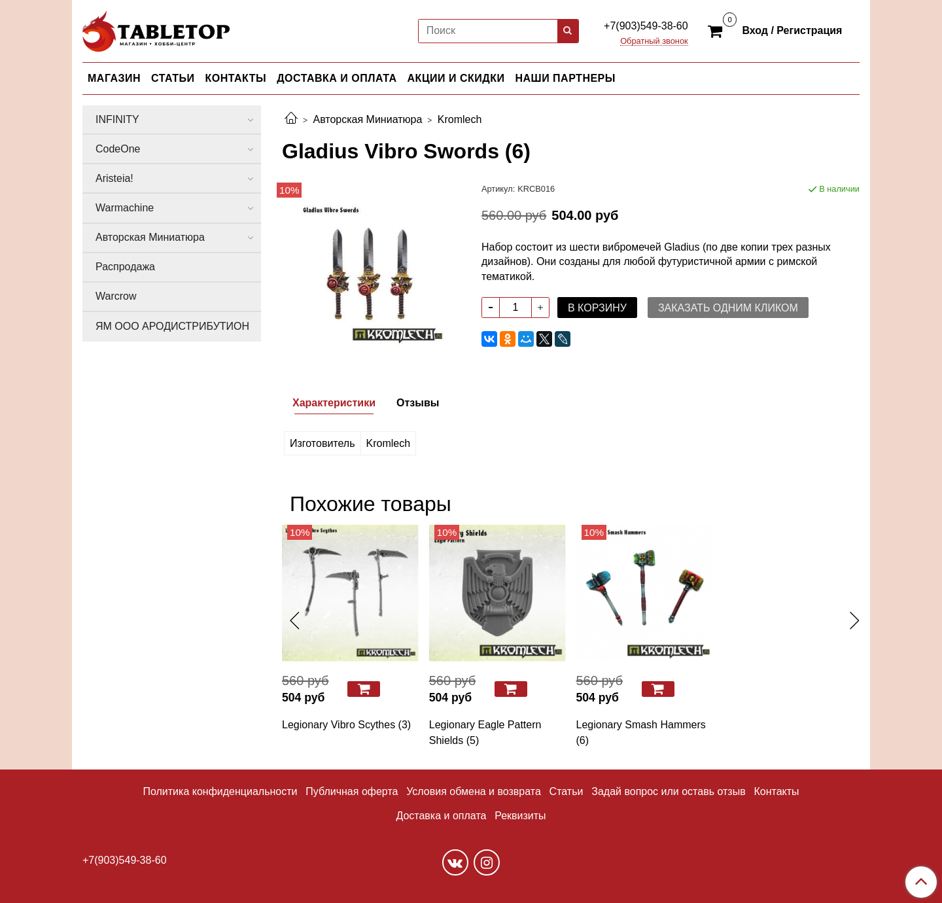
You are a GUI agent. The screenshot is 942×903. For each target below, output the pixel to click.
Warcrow (116, 296)
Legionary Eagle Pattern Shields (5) (485, 732)
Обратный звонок (654, 41)
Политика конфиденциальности (220, 791)
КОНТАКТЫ (236, 78)
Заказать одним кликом (728, 307)
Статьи (567, 791)
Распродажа (125, 266)
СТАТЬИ (172, 78)
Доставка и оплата (441, 815)
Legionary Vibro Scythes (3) (346, 724)
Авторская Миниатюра (367, 119)
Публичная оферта (351, 791)
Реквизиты (520, 815)
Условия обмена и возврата (473, 791)
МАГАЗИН (114, 78)
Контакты (776, 791)
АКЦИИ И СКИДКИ (456, 78)
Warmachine (125, 207)
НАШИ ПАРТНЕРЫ (565, 78)
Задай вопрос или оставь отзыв (668, 791)
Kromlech (460, 119)
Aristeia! (114, 178)
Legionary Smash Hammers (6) (641, 732)
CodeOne (118, 148)
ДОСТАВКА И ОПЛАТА (336, 78)
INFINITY (117, 119)
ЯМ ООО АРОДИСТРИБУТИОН (172, 326)
